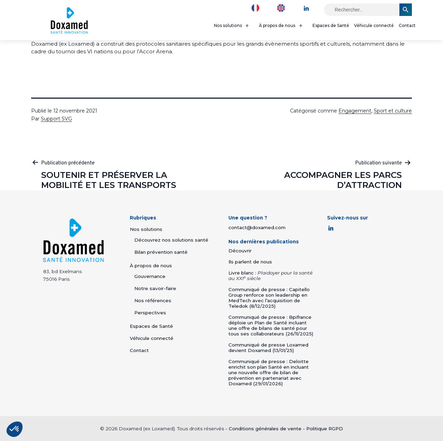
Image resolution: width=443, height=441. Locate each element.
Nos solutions (228, 25)
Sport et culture (393, 111)
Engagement (354, 111)
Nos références (152, 300)
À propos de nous (277, 25)
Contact (407, 25)
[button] (14, 429)
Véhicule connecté (374, 25)
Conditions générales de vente (265, 428)
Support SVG (56, 119)
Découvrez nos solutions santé (171, 240)
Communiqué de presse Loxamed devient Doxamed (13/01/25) (268, 347)
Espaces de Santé (331, 25)
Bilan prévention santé (161, 252)
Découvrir (240, 250)
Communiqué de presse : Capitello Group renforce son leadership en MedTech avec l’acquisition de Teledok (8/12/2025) (269, 298)
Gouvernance (149, 276)
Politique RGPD (324, 428)
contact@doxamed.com (257, 227)
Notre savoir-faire (155, 288)
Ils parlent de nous (250, 261)
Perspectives (150, 312)
